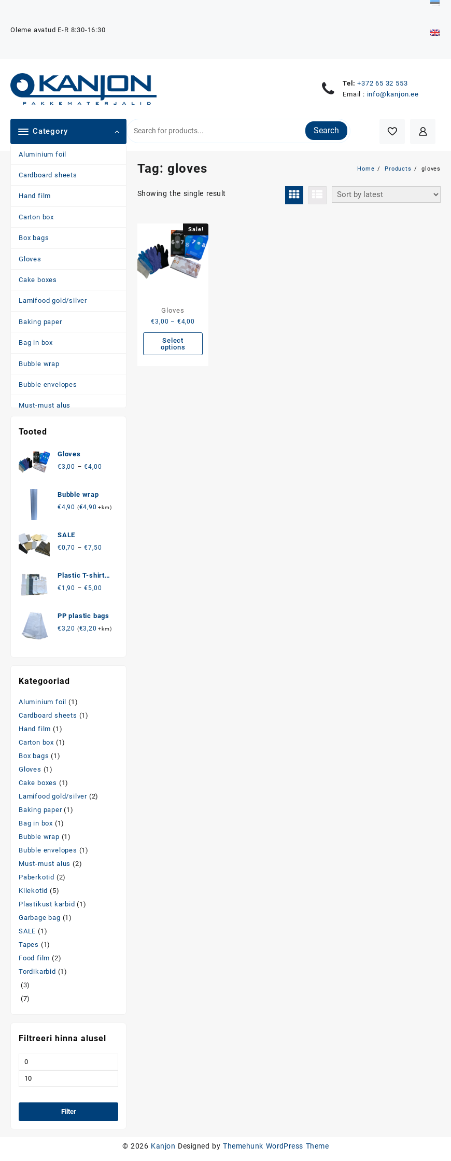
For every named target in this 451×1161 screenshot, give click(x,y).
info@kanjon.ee (393, 94)
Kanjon (163, 1146)
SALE (27, 931)
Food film (34, 958)
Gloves (30, 259)
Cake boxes (38, 280)
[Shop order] (386, 194)
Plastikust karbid (47, 904)
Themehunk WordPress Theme (276, 1146)
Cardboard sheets (48, 175)
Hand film (35, 196)
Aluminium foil (42, 154)
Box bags (34, 238)
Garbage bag (40, 917)
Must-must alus (45, 405)
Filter (68, 1111)
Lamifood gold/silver (53, 300)
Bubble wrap (39, 364)
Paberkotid (36, 877)
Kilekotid (33, 890)
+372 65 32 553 (382, 83)
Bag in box (36, 342)
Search (326, 130)
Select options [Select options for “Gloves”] (173, 344)
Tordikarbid (37, 971)
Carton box (36, 217)
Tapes (29, 944)
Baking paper (40, 322)
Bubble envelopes (48, 384)
